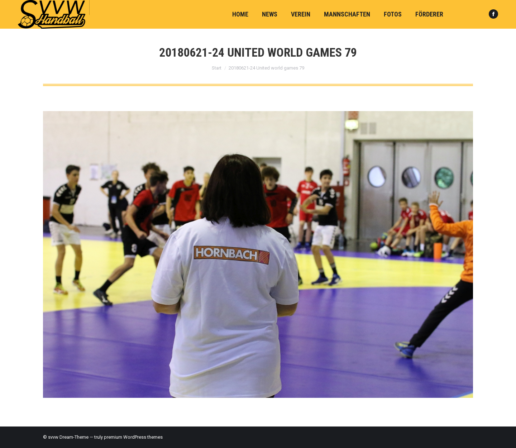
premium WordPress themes (133, 437)
